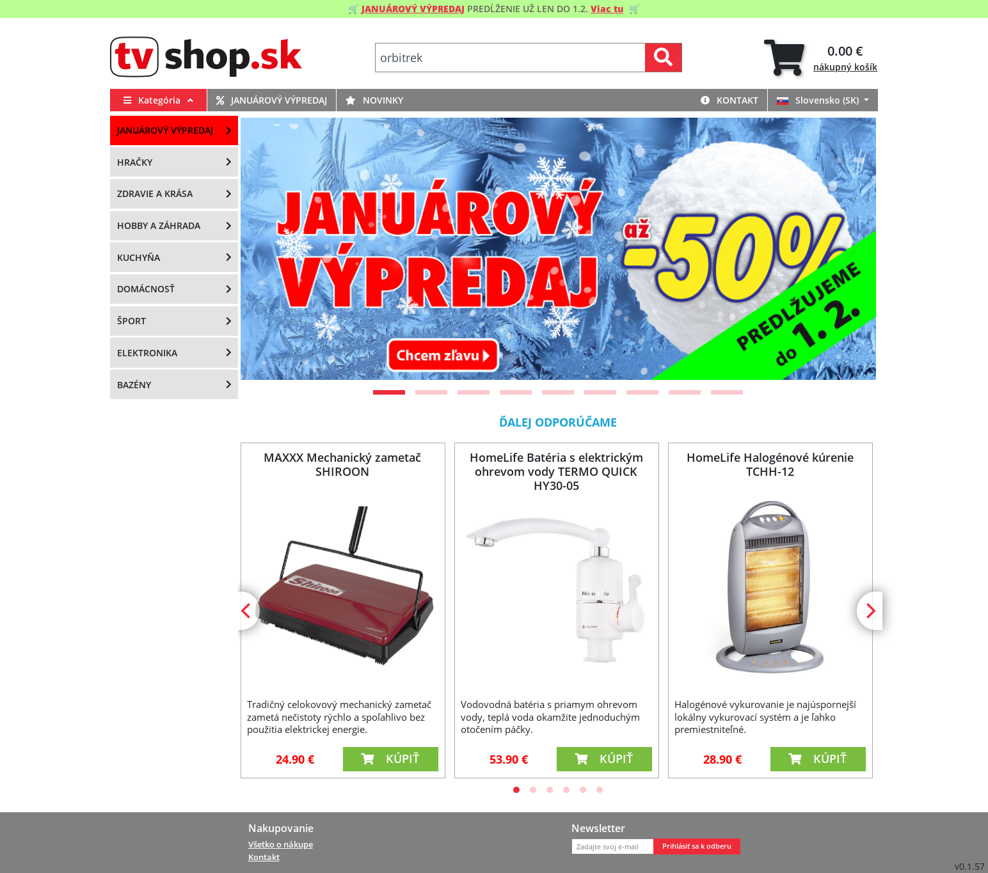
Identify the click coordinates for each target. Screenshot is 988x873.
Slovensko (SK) (819, 100)
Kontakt (729, 100)
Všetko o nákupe (280, 844)
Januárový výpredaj (271, 100)
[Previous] (266, 249)
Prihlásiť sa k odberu (696, 846)
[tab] (820, 58)
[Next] (850, 249)
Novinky (374, 100)
